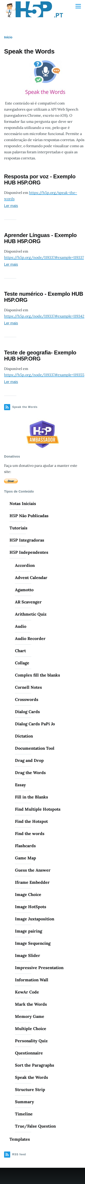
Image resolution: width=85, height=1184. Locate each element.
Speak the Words (31, 1077)
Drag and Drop (29, 760)
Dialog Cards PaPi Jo (35, 723)
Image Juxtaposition (34, 918)
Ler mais (11, 206)
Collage (22, 662)
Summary (24, 1101)
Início (8, 37)
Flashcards (25, 845)
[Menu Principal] (78, 6)
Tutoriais (18, 527)
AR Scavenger (28, 602)
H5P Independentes (29, 552)
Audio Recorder (30, 638)
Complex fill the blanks (37, 675)
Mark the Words (31, 1004)
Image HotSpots (30, 906)
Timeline (24, 1114)
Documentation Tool (34, 748)
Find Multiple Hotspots (38, 809)
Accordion (25, 565)
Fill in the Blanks (31, 797)
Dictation (24, 736)
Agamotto (24, 589)
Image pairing (28, 931)
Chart (20, 650)
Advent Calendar (31, 577)
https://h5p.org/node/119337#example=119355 (44, 374)
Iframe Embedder (32, 882)
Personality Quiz (31, 1040)
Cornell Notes (28, 687)
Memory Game (29, 1016)
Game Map (25, 858)
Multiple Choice (30, 1028)
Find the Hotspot (31, 821)
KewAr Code (27, 992)
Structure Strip (30, 1089)
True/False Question (35, 1126)
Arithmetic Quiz (30, 614)
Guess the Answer (33, 870)
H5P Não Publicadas (29, 515)
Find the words (29, 833)
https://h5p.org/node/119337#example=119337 (44, 257)
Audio (20, 626)
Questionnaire (29, 1053)
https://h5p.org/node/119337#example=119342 (44, 316)
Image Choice (28, 894)
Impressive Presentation (39, 967)
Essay (20, 784)
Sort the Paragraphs (34, 1065)
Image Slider (27, 955)
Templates (20, 1139)
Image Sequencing (33, 943)
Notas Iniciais (23, 503)
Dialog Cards (27, 711)
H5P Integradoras (27, 540)
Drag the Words (30, 772)
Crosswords (26, 699)
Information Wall (31, 979)
